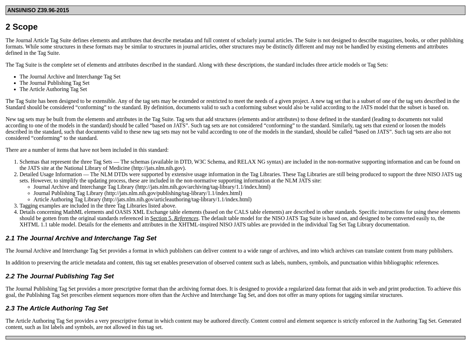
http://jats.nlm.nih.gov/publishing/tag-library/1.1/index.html (173, 193)
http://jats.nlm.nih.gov (158, 168)
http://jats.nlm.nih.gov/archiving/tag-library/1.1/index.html (202, 187)
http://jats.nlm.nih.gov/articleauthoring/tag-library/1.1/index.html (177, 199)
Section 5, (174, 218)
